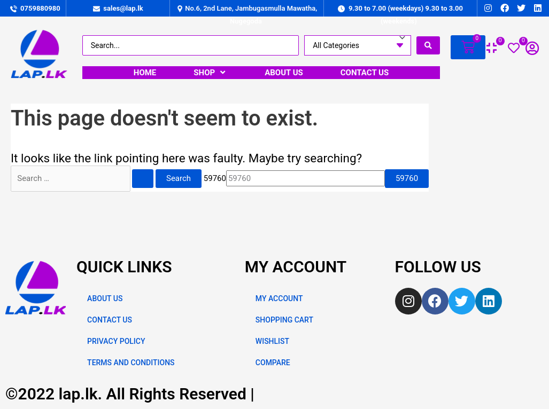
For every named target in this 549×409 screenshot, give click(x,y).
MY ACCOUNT (279, 298)
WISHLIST (272, 341)
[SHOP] (210, 72)
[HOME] (145, 72)
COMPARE (273, 362)
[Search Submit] (142, 178)
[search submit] (428, 45)
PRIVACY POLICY (116, 341)
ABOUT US (104, 298)
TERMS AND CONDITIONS (130, 362)
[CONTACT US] (364, 72)
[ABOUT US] (284, 72)
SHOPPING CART (284, 320)
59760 (215, 178)
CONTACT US (109, 320)
